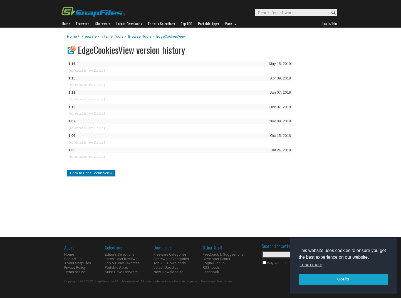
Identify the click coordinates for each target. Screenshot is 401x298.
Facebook (211, 272)
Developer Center (216, 259)
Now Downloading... (170, 272)
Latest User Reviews (121, 259)
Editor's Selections (120, 254)
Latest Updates (166, 267)
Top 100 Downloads (170, 263)
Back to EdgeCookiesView (91, 173)
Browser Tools (139, 36)
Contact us (72, 259)
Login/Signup (214, 263)
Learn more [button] (310, 264)
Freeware (89, 36)
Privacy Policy (75, 267)
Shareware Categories (171, 259)
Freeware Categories (170, 254)
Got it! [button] (343, 279)
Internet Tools (112, 36)
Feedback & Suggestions (223, 254)
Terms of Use (75, 272)
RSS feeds (211, 267)
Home (72, 36)
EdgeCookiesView (171, 36)
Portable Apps (116, 267)
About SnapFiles (77, 263)
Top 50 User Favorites (122, 263)
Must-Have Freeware (121, 272)
